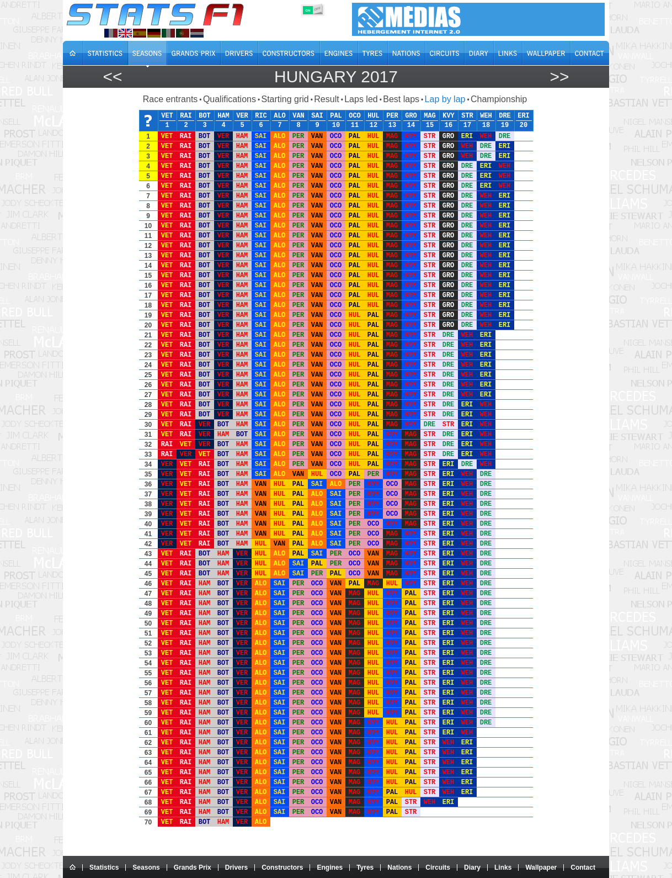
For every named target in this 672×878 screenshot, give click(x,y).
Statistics (104, 867)
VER (242, 116)
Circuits (437, 867)
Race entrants (170, 99)
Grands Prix (192, 867)
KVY (448, 116)
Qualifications (229, 99)
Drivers (236, 867)
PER (392, 116)
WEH (486, 116)
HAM (223, 116)
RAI (186, 116)
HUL (373, 116)
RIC (261, 116)
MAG (430, 116)
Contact (582, 867)
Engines (330, 867)
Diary (472, 867)
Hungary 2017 (336, 76)
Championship (499, 99)
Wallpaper (541, 867)
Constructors (282, 867)
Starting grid (284, 99)
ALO (280, 116)
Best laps (401, 99)
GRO (411, 116)
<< (112, 76)
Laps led (361, 99)
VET (167, 116)
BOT (205, 116)
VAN (298, 116)
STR (467, 116)
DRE (505, 116)
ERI (524, 116)
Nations (399, 867)
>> (559, 76)
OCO (355, 116)
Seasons (145, 867)
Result (326, 99)
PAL (336, 116)
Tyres (365, 867)
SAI (317, 116)
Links (502, 867)
